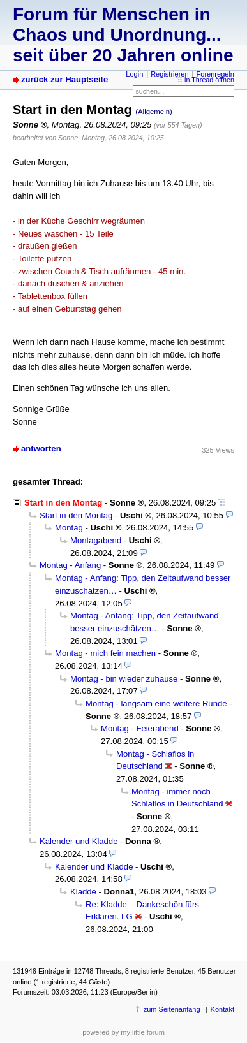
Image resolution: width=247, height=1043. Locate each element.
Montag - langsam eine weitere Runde (156, 703)
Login (134, 74)
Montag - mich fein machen (105, 653)
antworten (41, 448)
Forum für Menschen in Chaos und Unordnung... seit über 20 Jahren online (123, 34)
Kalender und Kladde (78, 841)
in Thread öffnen (209, 80)
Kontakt (222, 1009)
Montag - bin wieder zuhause (123, 678)
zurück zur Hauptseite (64, 79)
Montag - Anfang (70, 565)
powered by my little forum (123, 1032)
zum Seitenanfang (172, 1009)
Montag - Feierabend (140, 728)
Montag (69, 527)
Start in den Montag (76, 515)
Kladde (83, 891)
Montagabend (95, 540)
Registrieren (169, 74)
